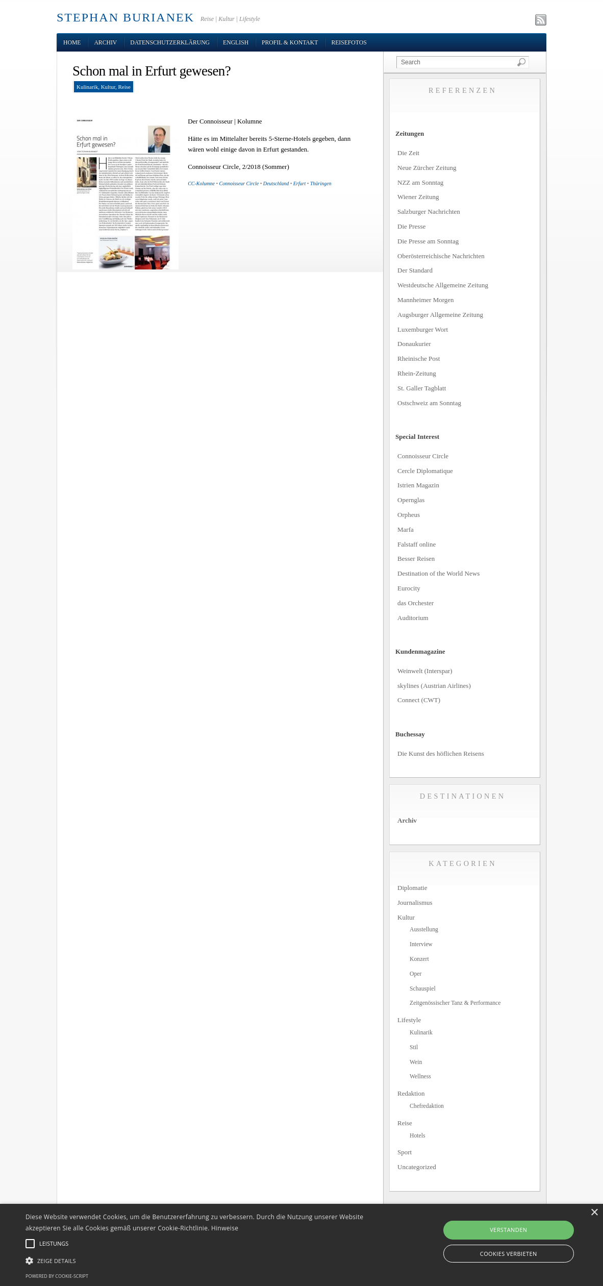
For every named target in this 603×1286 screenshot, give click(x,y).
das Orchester (415, 603)
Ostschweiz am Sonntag (429, 403)
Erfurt (299, 183)
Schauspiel (423, 988)
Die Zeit (408, 153)
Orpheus (408, 514)
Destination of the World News (438, 573)
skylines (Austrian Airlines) (434, 685)
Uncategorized (416, 1167)
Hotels (417, 1135)
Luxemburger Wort (422, 329)
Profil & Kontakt (290, 42)
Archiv (105, 42)
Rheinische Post (418, 358)
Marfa (405, 529)
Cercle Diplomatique (425, 471)
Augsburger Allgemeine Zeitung (440, 314)
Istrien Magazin (418, 485)
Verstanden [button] (508, 1229)
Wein (416, 1062)
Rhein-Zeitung (416, 373)
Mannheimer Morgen (425, 300)
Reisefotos (348, 42)
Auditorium (413, 618)
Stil (414, 1047)
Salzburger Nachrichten (428, 211)
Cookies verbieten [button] (508, 1253)
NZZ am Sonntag (420, 182)
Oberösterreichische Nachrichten (441, 256)
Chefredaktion (427, 1106)
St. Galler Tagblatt (421, 388)
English (235, 42)
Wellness (420, 1076)
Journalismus (415, 902)
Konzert (419, 959)
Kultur (108, 87)
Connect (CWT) (418, 700)
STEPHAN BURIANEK (125, 17)
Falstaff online (416, 544)
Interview (421, 944)
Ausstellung (424, 929)
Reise (124, 87)
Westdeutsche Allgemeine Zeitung (442, 285)
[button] (205, 1261)
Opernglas (410, 500)
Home (72, 42)
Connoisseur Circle (239, 183)
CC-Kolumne (201, 183)
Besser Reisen (416, 558)
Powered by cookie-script (57, 1276)
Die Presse (411, 226)
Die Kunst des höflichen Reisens (440, 753)
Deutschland (276, 183)
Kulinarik (87, 87)
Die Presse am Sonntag (428, 241)
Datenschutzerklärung (170, 42)
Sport (404, 1152)
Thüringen (321, 183)
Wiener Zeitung (418, 197)
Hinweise (224, 1228)
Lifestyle (409, 1020)
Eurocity (408, 588)
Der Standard (415, 270)
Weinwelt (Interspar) (425, 671)
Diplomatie (412, 888)
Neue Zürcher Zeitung (427, 167)
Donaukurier (414, 344)
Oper (415, 974)
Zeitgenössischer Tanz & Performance (455, 1003)
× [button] (594, 1213)
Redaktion (410, 1093)
